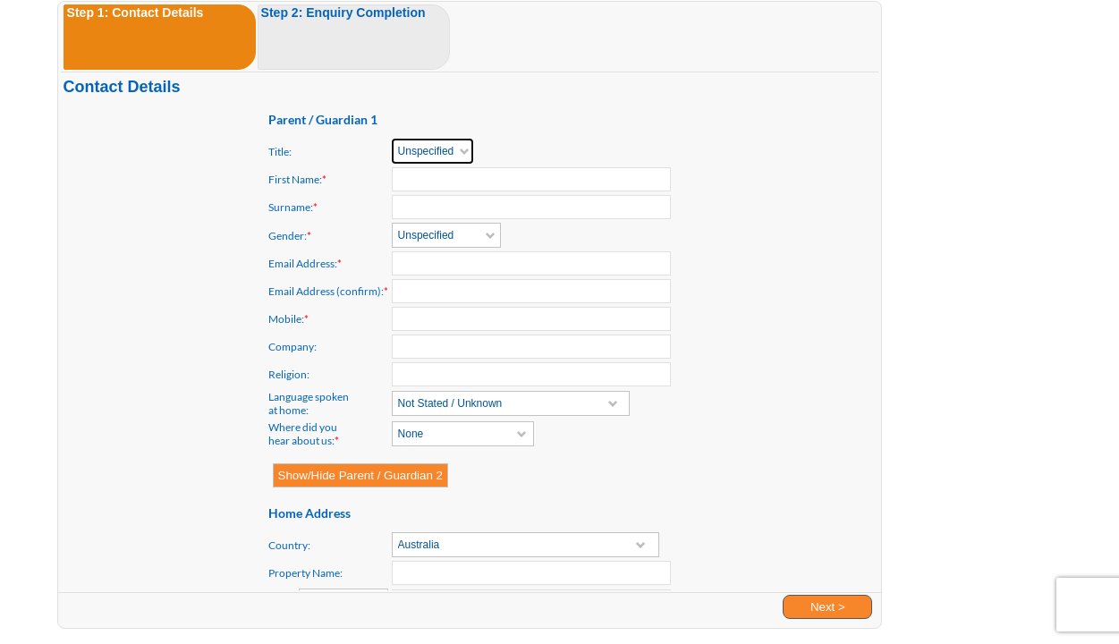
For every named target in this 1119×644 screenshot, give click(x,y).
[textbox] (531, 347)
